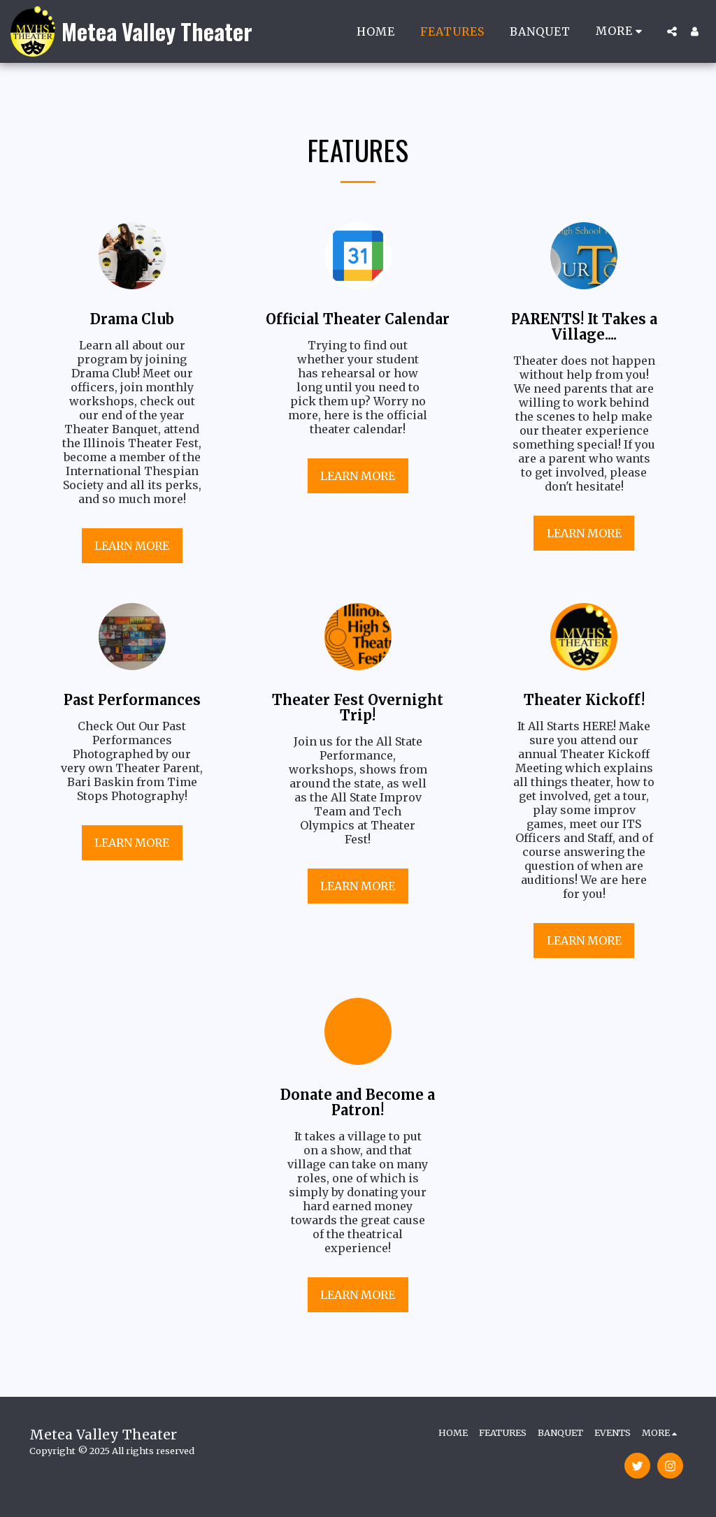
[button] (671, 31)
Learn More (131, 546)
